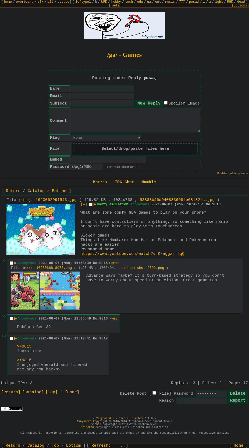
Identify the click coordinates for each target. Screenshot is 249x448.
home (8, 2)
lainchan (136, 418)
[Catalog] (33, 392)
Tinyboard (103, 418)
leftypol (83, 2)
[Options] (240, 6)
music (170, 2)
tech (129, 2)
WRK (104, 2)
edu (140, 2)
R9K (230, 2)
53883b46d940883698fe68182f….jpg (177, 200)
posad (194, 2)
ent (158, 2)
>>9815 (24, 346)
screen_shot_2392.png (143, 268)
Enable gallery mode (232, 173)
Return (13, 191)
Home (238, 445)
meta (116, 6)
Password (183, 393)
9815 (103, 263)
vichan (120, 418)
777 (182, 2)
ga (149, 2)
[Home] (72, 392)
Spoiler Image (184, 103)
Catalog (36, 191)
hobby (116, 2)
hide (25, 200)
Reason (166, 400)
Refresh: (107, 445)
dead (241, 2)
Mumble (148, 182)
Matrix (100, 182)
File (164, 393)
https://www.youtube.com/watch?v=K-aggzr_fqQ (132, 254)
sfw (41, 2)
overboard (25, 2)
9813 (216, 204)
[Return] (150, 78)
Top (55, 445)
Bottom (59, 191)
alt (51, 2)
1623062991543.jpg (56, 200)
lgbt (219, 2)
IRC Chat (124, 182)
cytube (63, 2)
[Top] (51, 392)
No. (209, 204)
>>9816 (24, 360)
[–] (84, 204)
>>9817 (114, 263)
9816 (103, 319)
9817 (103, 338)
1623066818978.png (54, 268)
